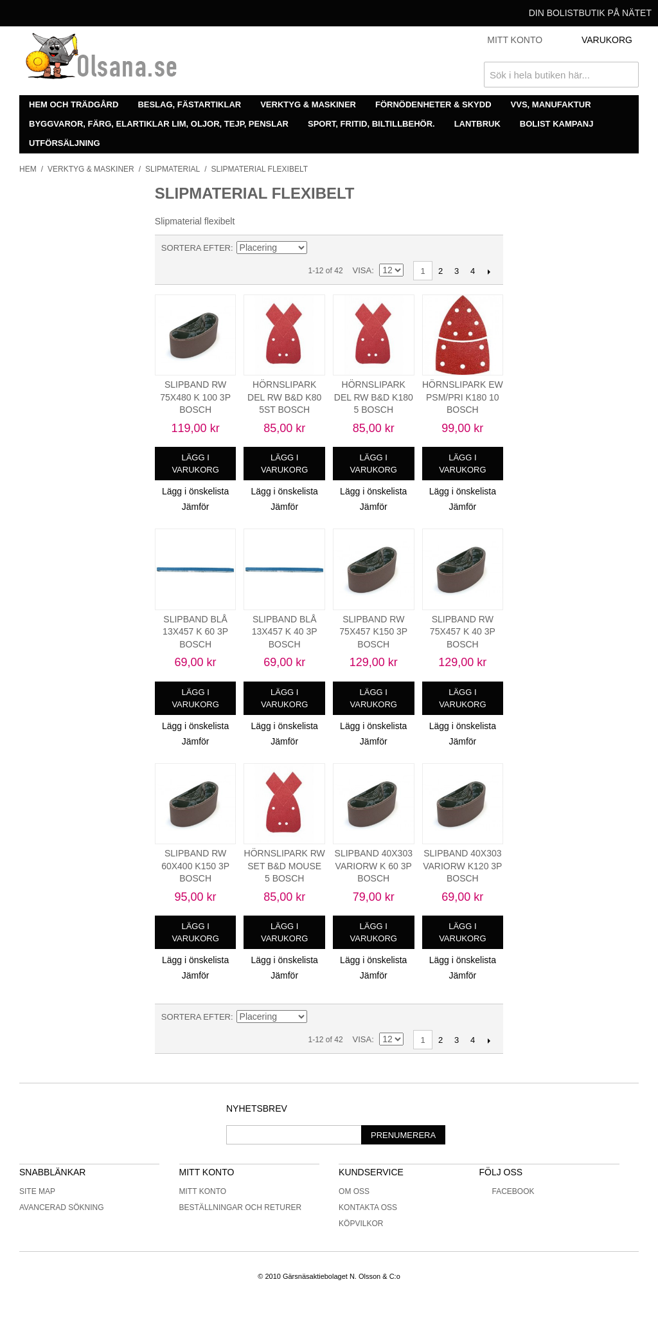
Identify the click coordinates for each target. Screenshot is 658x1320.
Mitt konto (203, 1191)
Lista (363, 248)
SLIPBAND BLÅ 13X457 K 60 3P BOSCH (195, 631)
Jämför (195, 507)
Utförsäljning (64, 143)
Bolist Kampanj (557, 124)
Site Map (37, 1191)
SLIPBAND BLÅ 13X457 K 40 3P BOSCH (284, 631)
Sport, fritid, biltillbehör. (371, 124)
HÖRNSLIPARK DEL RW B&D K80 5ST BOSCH (284, 397)
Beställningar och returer (240, 1207)
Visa (362, 270)
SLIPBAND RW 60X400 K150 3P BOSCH (195, 865)
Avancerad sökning (61, 1207)
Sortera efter (196, 248)
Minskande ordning (318, 248)
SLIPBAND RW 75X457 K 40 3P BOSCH (462, 631)
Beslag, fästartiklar (189, 104)
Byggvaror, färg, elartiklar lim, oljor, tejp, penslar (159, 124)
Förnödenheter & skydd (433, 104)
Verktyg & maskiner (308, 104)
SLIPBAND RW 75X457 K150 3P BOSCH (373, 631)
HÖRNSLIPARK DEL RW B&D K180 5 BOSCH (373, 397)
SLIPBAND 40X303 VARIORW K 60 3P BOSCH (374, 865)
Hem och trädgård (73, 104)
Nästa (489, 271)
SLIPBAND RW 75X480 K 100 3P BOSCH (195, 397)
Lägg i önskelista (195, 491)
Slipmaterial (172, 169)
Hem (28, 169)
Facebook (506, 1191)
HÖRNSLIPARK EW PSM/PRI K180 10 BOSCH (462, 397)
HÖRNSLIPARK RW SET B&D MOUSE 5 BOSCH (284, 865)
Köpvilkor (361, 1223)
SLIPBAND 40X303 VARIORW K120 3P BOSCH (462, 865)
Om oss (354, 1191)
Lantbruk (477, 124)
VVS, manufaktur (551, 104)
